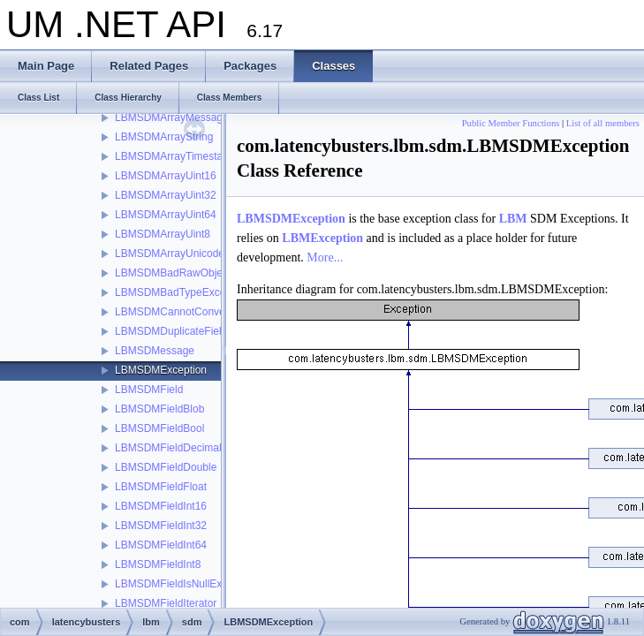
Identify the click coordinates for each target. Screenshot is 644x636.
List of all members (603, 123)
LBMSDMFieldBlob (159, 409)
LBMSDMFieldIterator (165, 603)
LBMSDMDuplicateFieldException (194, 331)
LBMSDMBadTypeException (181, 292)
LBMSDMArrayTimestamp (176, 156)
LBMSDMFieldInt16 (161, 506)
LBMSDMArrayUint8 (162, 234)
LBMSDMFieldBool (159, 428)
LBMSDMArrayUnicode (169, 253)
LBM (513, 218)
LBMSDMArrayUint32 (165, 195)
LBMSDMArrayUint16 (165, 176)
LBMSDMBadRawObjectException (196, 273)
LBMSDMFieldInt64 (161, 545)
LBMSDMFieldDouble (165, 467)
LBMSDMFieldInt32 (161, 525)
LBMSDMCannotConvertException (196, 312)
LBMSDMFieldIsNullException (185, 584)
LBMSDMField (149, 389)
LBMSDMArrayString (164, 137)
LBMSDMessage (154, 350)
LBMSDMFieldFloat (161, 487)
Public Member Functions (511, 123)
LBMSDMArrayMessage (172, 117)
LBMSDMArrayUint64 (165, 214)
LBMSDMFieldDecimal (168, 448)
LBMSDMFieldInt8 (158, 564)
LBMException (322, 238)
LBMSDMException (161, 370)
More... (325, 257)
